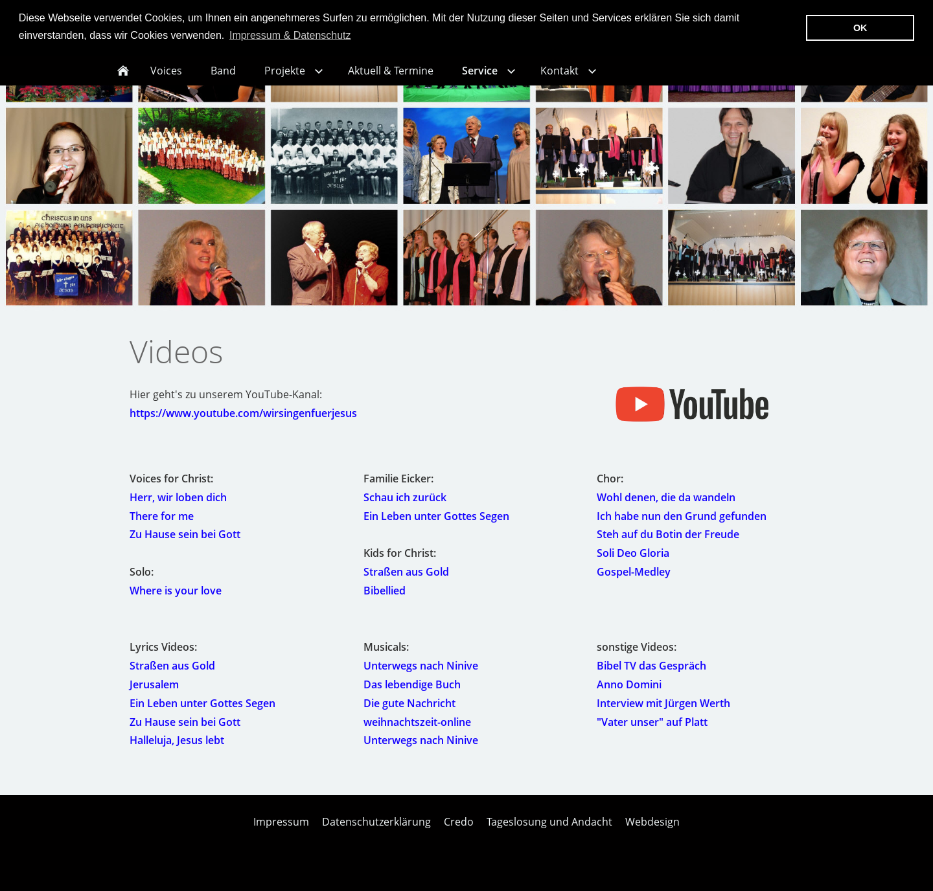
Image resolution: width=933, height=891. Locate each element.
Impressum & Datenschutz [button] (290, 35)
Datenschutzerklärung (376, 831)
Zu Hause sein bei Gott (185, 544)
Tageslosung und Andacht (549, 831)
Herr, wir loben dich (178, 507)
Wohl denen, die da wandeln (666, 507)
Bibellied (384, 600)
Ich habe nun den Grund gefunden (681, 526)
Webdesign (652, 831)
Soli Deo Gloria (633, 563)
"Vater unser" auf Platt (652, 731)
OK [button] (860, 28)
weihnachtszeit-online (417, 731)
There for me (162, 526)
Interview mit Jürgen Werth (663, 713)
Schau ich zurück (404, 507)
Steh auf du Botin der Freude (668, 544)
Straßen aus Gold (406, 581)
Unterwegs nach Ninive (420, 675)
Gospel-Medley (634, 581)
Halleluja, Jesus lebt (177, 750)
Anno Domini (629, 694)
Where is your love (176, 600)
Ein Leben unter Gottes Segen (436, 526)
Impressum (281, 831)
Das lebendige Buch (412, 694)
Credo (459, 831)
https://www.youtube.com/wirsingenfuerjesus (243, 423)
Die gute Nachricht (409, 713)
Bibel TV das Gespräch (651, 675)
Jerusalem (154, 694)
